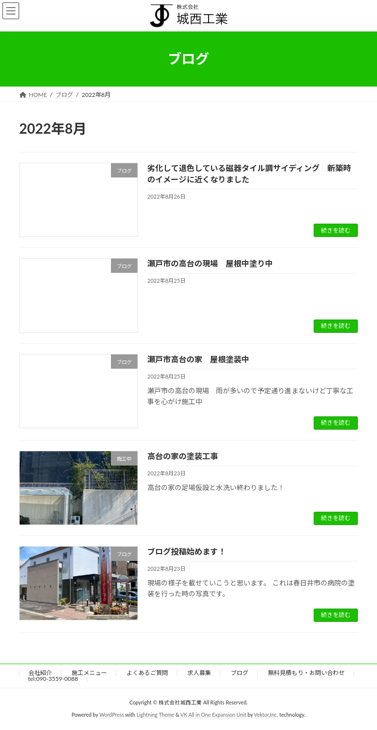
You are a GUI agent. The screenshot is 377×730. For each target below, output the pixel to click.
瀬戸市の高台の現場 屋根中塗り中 (210, 263)
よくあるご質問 (147, 672)
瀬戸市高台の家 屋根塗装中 (198, 359)
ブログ (239, 672)
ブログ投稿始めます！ (186, 551)
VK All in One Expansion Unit (213, 715)
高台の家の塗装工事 (182, 456)
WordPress (111, 715)
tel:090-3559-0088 (53, 678)
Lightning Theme (155, 715)
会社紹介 (40, 672)
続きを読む (335, 230)
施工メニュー (89, 672)
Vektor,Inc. (266, 715)
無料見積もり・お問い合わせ (306, 672)
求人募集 (199, 672)
